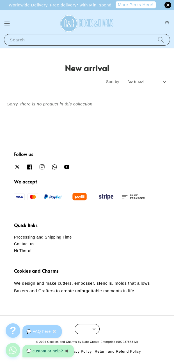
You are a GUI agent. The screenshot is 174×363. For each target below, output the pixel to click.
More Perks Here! (136, 4)
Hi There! (23, 250)
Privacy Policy (79, 351)
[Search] (161, 39)
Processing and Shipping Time (43, 237)
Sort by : (114, 81)
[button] (7, 23)
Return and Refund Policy (118, 351)
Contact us (24, 244)
